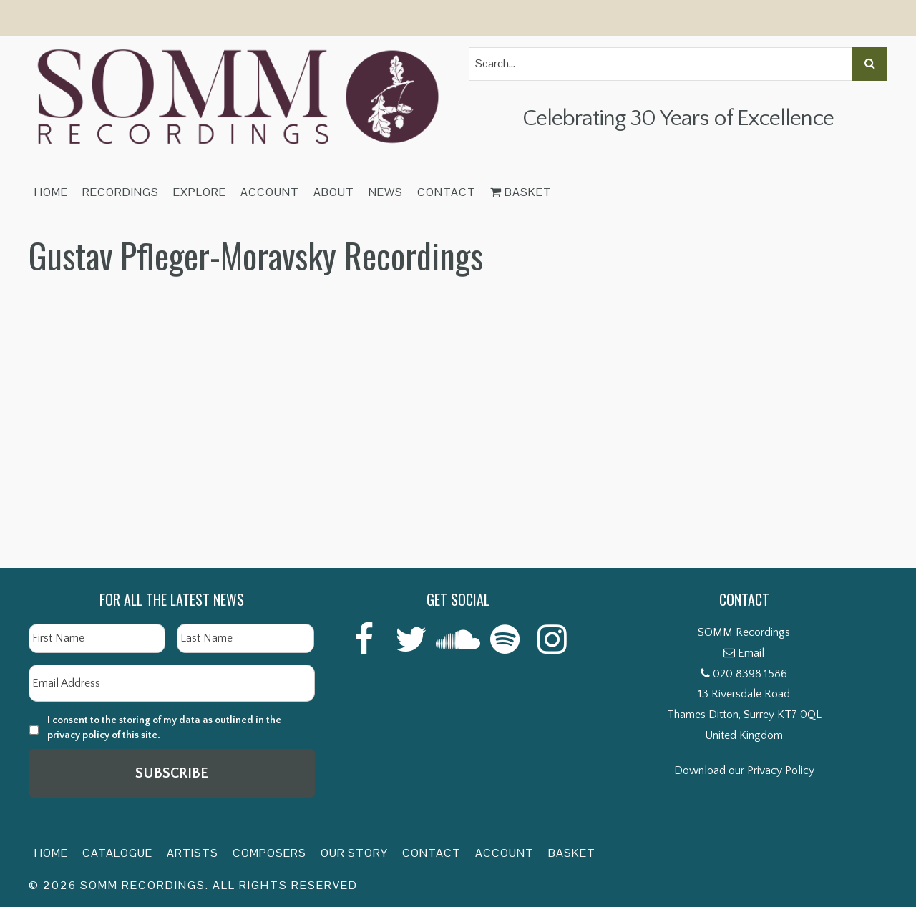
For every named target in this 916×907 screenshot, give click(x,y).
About (333, 192)
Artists (192, 853)
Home (51, 192)
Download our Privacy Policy (744, 770)
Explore (199, 192)
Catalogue (117, 853)
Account (269, 192)
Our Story (354, 853)
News (386, 192)
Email (751, 653)
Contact (446, 192)
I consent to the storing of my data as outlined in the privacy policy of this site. (164, 728)
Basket (521, 192)
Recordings (120, 192)
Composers (269, 853)
